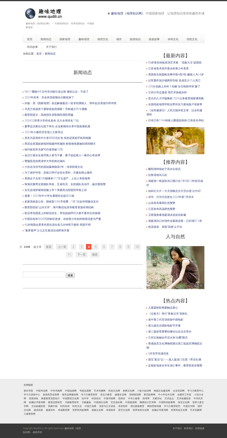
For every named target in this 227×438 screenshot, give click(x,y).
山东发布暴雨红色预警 (161, 203)
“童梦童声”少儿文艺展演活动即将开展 (47, 230)
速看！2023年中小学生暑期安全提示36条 (49, 195)
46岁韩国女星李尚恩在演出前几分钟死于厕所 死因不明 (58, 224)
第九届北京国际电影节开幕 (164, 325)
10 (137, 247)
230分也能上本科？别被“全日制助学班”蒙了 (174, 86)
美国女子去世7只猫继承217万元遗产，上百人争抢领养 (57, 178)
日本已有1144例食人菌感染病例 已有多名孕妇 (176, 120)
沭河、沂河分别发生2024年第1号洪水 (171, 197)
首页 (39, 53)
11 (69, 254)
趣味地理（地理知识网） (128, 13)
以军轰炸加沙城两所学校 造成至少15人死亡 (174, 80)
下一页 (81, 254)
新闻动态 (50, 53)
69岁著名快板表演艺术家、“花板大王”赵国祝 (174, 62)
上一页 (62, 247)
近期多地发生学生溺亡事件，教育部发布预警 (175, 365)
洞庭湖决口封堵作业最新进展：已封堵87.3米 (175, 221)
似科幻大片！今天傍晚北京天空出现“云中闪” (174, 191)
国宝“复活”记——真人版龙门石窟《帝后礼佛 (174, 359)
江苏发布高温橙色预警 (161, 209)
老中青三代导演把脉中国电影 (165, 319)
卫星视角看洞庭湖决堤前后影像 (167, 215)
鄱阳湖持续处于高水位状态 (164, 169)
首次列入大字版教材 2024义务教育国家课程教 (176, 98)
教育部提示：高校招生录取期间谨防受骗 (49, 114)
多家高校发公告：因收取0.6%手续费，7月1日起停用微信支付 (62, 201)
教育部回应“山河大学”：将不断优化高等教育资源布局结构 (59, 207)
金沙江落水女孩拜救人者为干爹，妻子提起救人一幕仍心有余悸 (62, 155)
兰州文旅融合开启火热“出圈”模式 (168, 337)
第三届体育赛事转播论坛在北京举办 (169, 331)
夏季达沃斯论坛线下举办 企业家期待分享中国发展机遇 (57, 126)
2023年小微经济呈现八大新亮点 (44, 132)
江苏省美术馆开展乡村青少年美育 (168, 68)
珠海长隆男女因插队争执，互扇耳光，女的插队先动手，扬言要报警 (65, 184)
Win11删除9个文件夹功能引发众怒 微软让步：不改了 (56, 91)
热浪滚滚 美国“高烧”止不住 (165, 227)
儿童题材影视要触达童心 (163, 307)
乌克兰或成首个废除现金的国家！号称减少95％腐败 (56, 109)
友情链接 (199, 428)
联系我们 (188, 428)
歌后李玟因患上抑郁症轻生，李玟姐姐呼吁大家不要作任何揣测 (62, 213)
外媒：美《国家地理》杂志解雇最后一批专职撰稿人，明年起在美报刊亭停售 (70, 103)
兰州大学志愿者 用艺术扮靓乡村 (167, 92)
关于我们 (177, 428)
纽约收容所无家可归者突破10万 (44, 149)
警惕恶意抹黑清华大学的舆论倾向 (45, 161)
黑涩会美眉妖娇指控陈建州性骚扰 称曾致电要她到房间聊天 (60, 143)
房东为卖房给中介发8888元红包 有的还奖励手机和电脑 (58, 138)
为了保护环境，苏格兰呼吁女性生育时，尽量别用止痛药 (58, 172)
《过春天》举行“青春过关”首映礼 (168, 313)
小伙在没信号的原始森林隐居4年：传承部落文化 (54, 167)
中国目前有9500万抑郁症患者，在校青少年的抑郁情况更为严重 (63, 219)
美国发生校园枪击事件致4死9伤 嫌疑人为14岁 (176, 74)
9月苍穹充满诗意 (158, 353)
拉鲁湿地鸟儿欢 (157, 175)
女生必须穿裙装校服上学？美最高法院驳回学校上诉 (56, 190)
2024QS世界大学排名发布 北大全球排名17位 (52, 120)
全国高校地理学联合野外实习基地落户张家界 (175, 104)
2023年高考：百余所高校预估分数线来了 (49, 97)
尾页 (95, 254)
